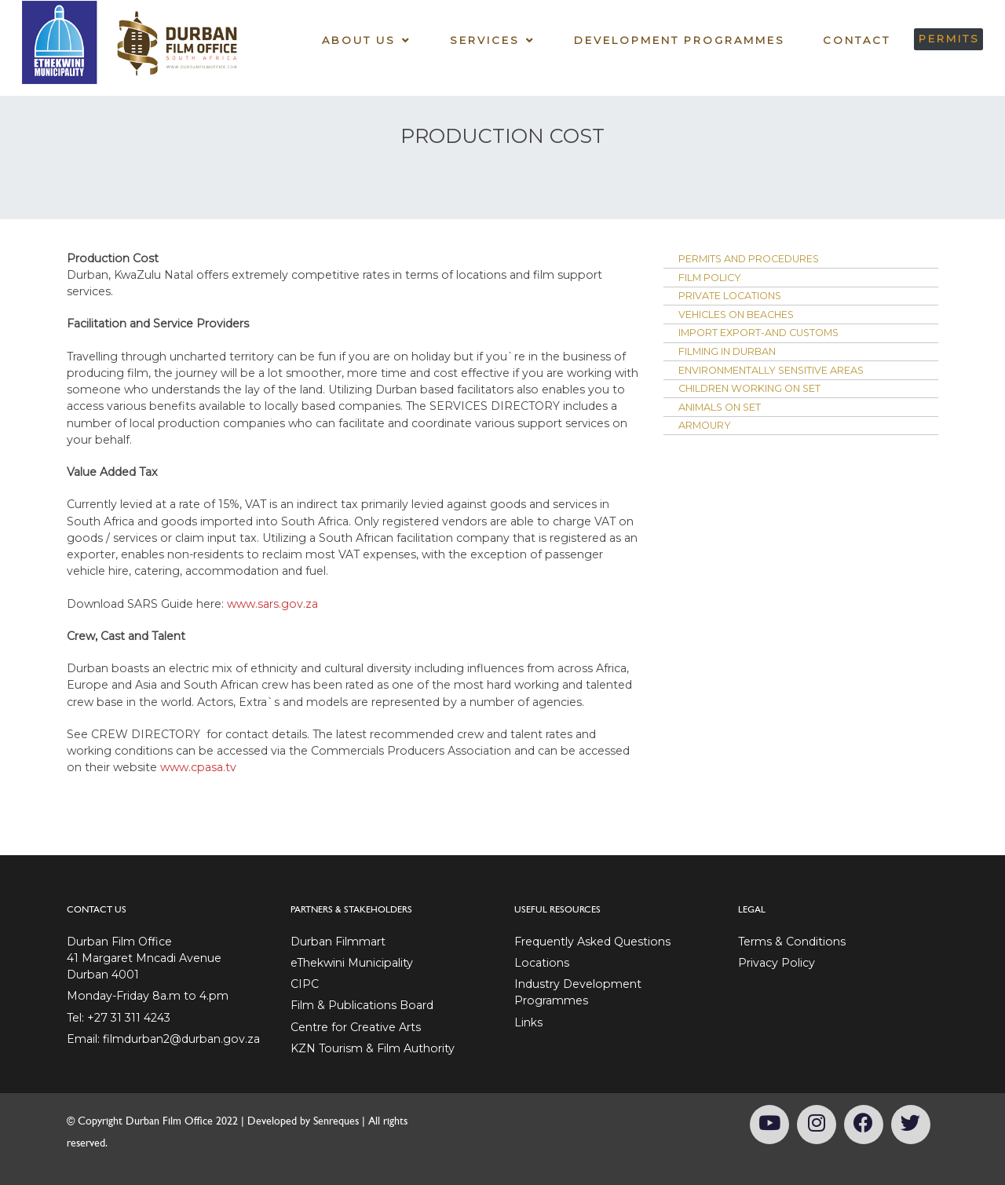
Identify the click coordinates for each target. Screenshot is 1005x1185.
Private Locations (739, 301)
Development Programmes (678, 39)
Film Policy (716, 280)
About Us (356, 39)
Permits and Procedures (763, 260)
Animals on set (728, 425)
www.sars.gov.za (272, 604)
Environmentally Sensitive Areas (791, 383)
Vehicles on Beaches (748, 321)
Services (483, 39)
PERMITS (947, 37)
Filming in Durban (740, 363)
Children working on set (765, 404)
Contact (855, 39)
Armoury (709, 445)
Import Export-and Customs (773, 342)
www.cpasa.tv (198, 767)
